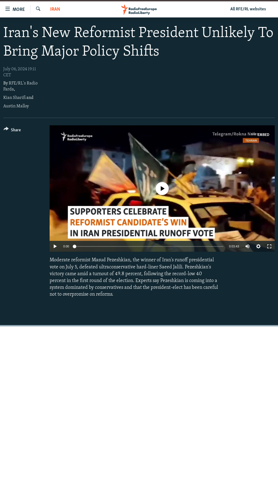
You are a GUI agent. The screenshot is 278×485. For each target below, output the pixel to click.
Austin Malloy (16, 106)
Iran (55, 9)
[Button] (12, 131)
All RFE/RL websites (248, 9)
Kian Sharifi (14, 98)
